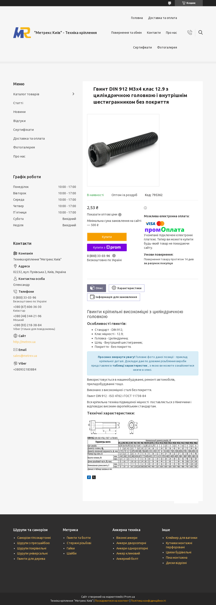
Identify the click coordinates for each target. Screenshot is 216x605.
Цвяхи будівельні (178, 552)
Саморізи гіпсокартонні (34, 537)
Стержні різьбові (79, 543)
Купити (107, 237)
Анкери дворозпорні (131, 543)
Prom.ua (129, 596)
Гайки (71, 548)
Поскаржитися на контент (112, 600)
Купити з (107, 247)
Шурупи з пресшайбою (33, 543)
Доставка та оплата (162, 18)
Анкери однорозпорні (132, 548)
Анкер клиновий (128, 553)
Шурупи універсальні (32, 553)
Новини (19, 112)
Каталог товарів (26, 94)
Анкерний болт (127, 558)
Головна (137, 18)
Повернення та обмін (126, 32)
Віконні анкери (126, 537)
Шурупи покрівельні (31, 548)
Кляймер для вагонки (181, 537)
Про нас (171, 32)
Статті (18, 103)
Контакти (154, 32)
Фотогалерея (167, 47)
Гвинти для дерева (31, 558)
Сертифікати (142, 47)
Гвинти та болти (79, 537)
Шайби (71, 553)
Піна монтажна (176, 557)
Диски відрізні (176, 563)
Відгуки (19, 121)
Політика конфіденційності (148, 600)
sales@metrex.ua (25, 356)
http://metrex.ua (24, 342)
